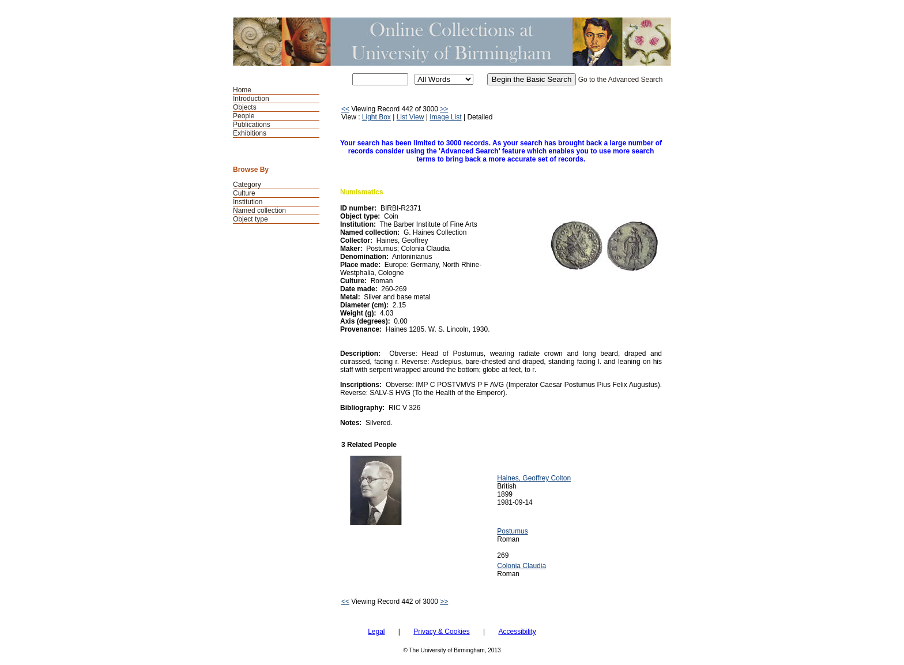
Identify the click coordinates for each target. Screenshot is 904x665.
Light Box (376, 117)
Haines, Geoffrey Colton (534, 478)
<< (345, 109)
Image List (445, 117)
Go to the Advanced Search (620, 80)
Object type (250, 219)
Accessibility (517, 632)
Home (242, 90)
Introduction (251, 99)
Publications (251, 125)
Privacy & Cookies (441, 632)
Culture (244, 193)
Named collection (259, 210)
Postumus (512, 531)
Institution (247, 202)
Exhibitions (249, 133)
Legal (376, 632)
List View (410, 117)
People (243, 116)
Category (247, 185)
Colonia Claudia (521, 566)
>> (444, 109)
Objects (245, 107)
